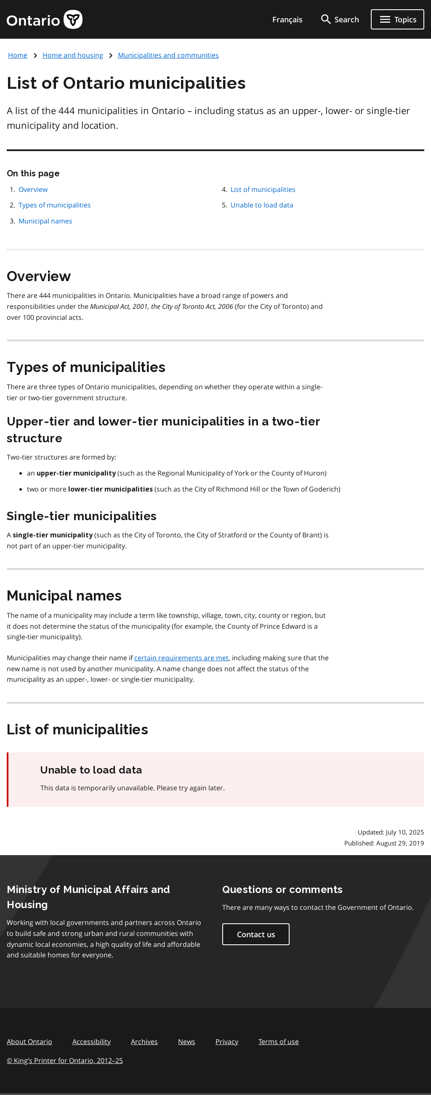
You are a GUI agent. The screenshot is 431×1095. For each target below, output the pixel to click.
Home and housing (73, 55)
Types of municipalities (55, 205)
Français (287, 19)
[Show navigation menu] (397, 19)
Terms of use (278, 1041)
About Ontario (29, 1041)
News (186, 1041)
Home (17, 55)
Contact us (256, 934)
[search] (339, 19)
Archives (144, 1041)
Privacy (227, 1041)
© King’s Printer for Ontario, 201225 (65, 1060)
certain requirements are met (181, 657)
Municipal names (45, 221)
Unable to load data (262, 205)
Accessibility (91, 1041)
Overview (33, 189)
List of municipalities (263, 189)
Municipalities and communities (168, 55)
